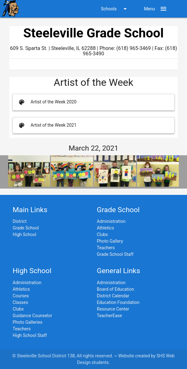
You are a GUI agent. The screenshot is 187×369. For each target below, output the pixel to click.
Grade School (26, 227)
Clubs (102, 234)
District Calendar (113, 295)
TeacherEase (109, 315)
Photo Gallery (110, 241)
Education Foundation (118, 302)
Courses (21, 295)
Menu (155, 9)
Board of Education (115, 289)
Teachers (106, 247)
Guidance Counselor (32, 315)
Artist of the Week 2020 (46, 102)
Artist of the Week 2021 (46, 125)
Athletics (105, 227)
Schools (115, 9)
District (19, 221)
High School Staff (30, 335)
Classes (20, 302)
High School (24, 234)
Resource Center (113, 308)
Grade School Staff (115, 254)
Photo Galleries (27, 322)
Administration (111, 221)
